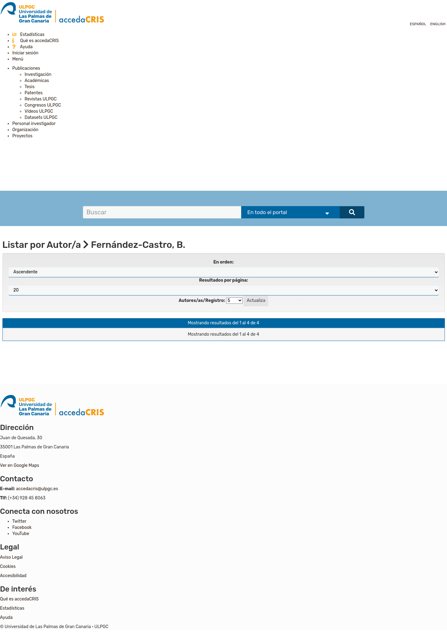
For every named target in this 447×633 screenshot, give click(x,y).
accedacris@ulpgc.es (37, 488)
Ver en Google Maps (19, 465)
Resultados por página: (223, 280)
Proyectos (22, 136)
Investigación (38, 74)
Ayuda (22, 46)
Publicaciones (26, 68)
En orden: (224, 262)
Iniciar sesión (25, 53)
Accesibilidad (13, 575)
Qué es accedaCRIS (35, 40)
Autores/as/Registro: (202, 300)
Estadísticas (28, 34)
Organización (25, 129)
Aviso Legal (11, 557)
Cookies (8, 566)
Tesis (29, 86)
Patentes (34, 93)
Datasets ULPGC (41, 117)
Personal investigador (34, 123)
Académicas (37, 80)
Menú (17, 59)
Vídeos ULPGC (39, 111)
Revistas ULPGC (41, 99)
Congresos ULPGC (43, 105)
